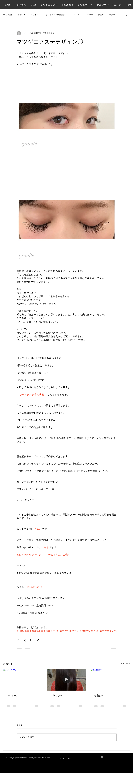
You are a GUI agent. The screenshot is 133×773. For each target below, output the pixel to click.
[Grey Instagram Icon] (101, 757)
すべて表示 (125, 664)
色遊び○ (98, 695)
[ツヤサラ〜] (66, 680)
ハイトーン (12, 695)
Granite (90, 15)
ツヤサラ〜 (56, 695)
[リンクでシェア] (37, 640)
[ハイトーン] (22, 680)
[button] (126, 15)
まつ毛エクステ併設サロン (57, 15)
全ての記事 (8, 15)
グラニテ (22, 15)
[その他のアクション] (115, 33)
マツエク (77, 15)
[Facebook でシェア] (18, 640)
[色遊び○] (110, 680)
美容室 (101, 15)
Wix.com (47, 758)
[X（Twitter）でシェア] (24, 640)
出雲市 (112, 15)
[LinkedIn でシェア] (31, 640)
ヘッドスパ (35, 15)
